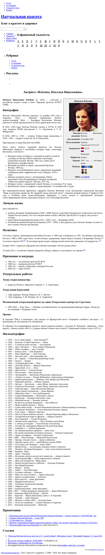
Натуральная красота (21, 16)
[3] (100, 241)
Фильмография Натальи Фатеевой (24, 525)
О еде (8, 3)
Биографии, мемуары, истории (71, 545)
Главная (9, 34)
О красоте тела (12, 8)
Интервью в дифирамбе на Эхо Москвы (25, 543)
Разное (9, 10)
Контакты (10, 40)
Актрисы (10, 36)
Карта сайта (11, 38)
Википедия (94, 549)
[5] (47, 339)
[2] (25, 241)
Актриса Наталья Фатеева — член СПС (26, 518)
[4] (84, 250)
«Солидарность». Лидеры (20, 520)
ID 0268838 (85, 177)
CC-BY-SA (100, 549)
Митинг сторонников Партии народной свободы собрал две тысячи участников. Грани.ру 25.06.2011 (53, 523)
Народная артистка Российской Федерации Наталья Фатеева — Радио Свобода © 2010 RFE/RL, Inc (52, 516)
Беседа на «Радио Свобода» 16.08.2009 (25, 541)
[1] (102, 238)
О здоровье (11, 5)
